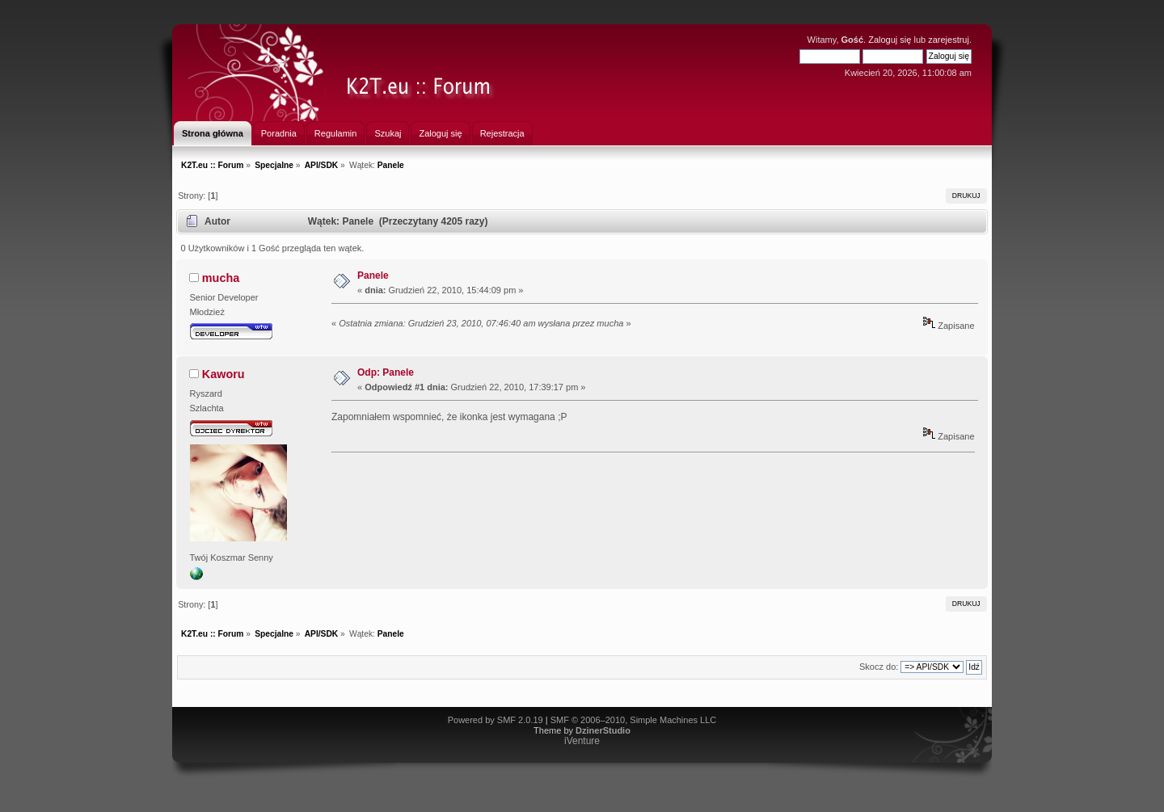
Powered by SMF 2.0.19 (495, 720)
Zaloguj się (889, 39)
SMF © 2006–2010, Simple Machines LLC (633, 720)
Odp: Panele (385, 372)
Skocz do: (878, 666)
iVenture (582, 741)
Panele (373, 275)
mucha (220, 277)
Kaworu (223, 374)
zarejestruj (948, 39)
